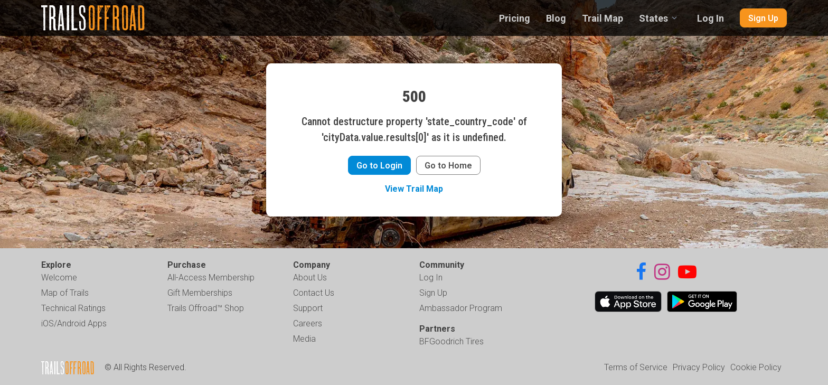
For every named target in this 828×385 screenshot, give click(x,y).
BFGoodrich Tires (451, 341)
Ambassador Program (460, 308)
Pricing (514, 18)
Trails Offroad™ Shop (205, 308)
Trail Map (602, 18)
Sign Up (763, 18)
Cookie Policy (756, 367)
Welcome (59, 278)
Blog (556, 18)
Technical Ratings (73, 308)
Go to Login (379, 166)
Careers (307, 323)
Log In (710, 18)
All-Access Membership (211, 278)
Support (308, 308)
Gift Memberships (199, 293)
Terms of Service (635, 367)
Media (304, 339)
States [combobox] (653, 18)
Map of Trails (65, 293)
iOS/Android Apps (74, 323)
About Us (310, 278)
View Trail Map (414, 189)
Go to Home (448, 166)
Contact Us (313, 293)
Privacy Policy (699, 367)
